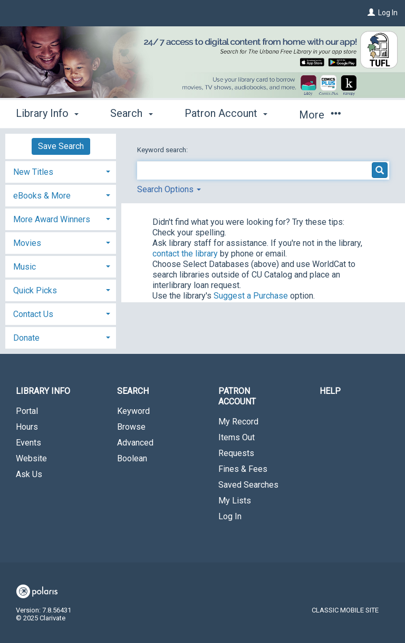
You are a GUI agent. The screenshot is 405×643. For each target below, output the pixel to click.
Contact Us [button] (33, 314)
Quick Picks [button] (35, 290)
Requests (236, 453)
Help (330, 391)
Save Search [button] (61, 146)
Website (31, 458)
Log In (388, 12)
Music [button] (24, 267)
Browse (131, 427)
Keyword (133, 411)
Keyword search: (163, 150)
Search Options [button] (169, 189)
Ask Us (29, 474)
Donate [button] (26, 338)
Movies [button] (27, 243)
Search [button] (131, 113)
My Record (238, 422)
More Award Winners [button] (51, 219)
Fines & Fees (242, 469)
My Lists (234, 501)
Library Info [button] (47, 113)
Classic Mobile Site (345, 610)
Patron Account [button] (226, 113)
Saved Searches (248, 485)
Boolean (132, 458)
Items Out (236, 437)
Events (28, 443)
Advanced (135, 443)
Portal (27, 411)
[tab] (60, 171)
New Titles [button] (33, 172)
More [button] (320, 114)
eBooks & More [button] (42, 196)
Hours (27, 427)
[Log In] (371, 12)
